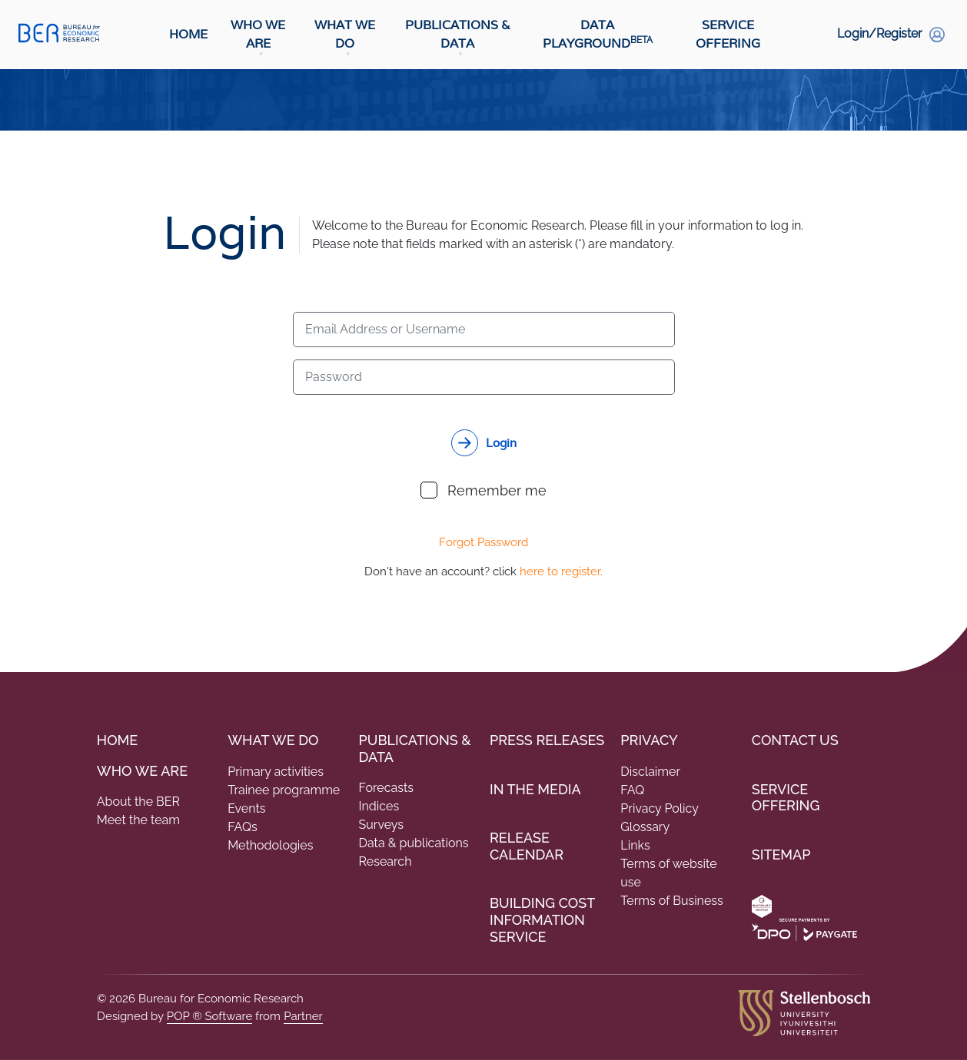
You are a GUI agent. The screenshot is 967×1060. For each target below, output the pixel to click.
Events (246, 808)
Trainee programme (284, 790)
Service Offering (728, 34)
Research (385, 861)
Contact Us (795, 740)
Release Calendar (526, 846)
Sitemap (781, 854)
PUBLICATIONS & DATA (415, 748)
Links (635, 845)
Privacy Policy (659, 808)
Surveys (381, 824)
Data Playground (598, 34)
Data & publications (414, 843)
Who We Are (258, 34)
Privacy (648, 740)
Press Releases (547, 740)
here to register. (561, 571)
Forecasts (386, 787)
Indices (379, 806)
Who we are (142, 771)
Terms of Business (671, 900)
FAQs (243, 827)
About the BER (138, 801)
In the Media (535, 789)
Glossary (645, 827)
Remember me (483, 490)
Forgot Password (483, 542)
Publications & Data (457, 34)
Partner (303, 1016)
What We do (273, 740)
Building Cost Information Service (542, 919)
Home (188, 34)
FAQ (632, 790)
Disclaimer (650, 771)
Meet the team (138, 820)
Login (501, 443)
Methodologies (270, 845)
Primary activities (276, 771)
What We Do (344, 34)
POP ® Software (210, 1016)
